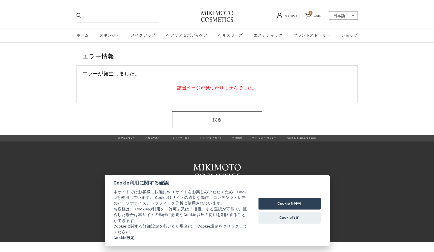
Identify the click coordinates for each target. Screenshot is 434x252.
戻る (217, 119)
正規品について (94, 141)
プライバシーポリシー (278, 141)
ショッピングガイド (207, 141)
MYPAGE (291, 15)
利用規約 (242, 141)
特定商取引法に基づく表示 (330, 141)
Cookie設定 (124, 237)
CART (315, 15)
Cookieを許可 (289, 203)
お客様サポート (130, 141)
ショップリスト (167, 141)
